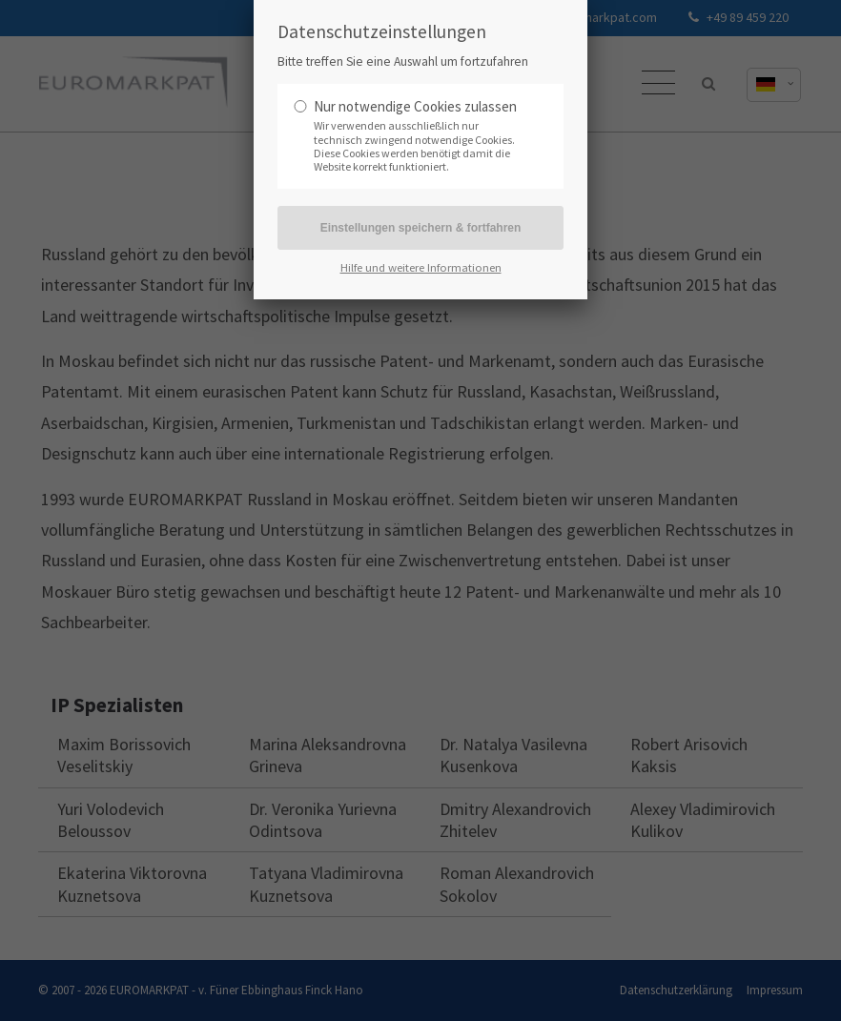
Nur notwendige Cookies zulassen (415, 106)
